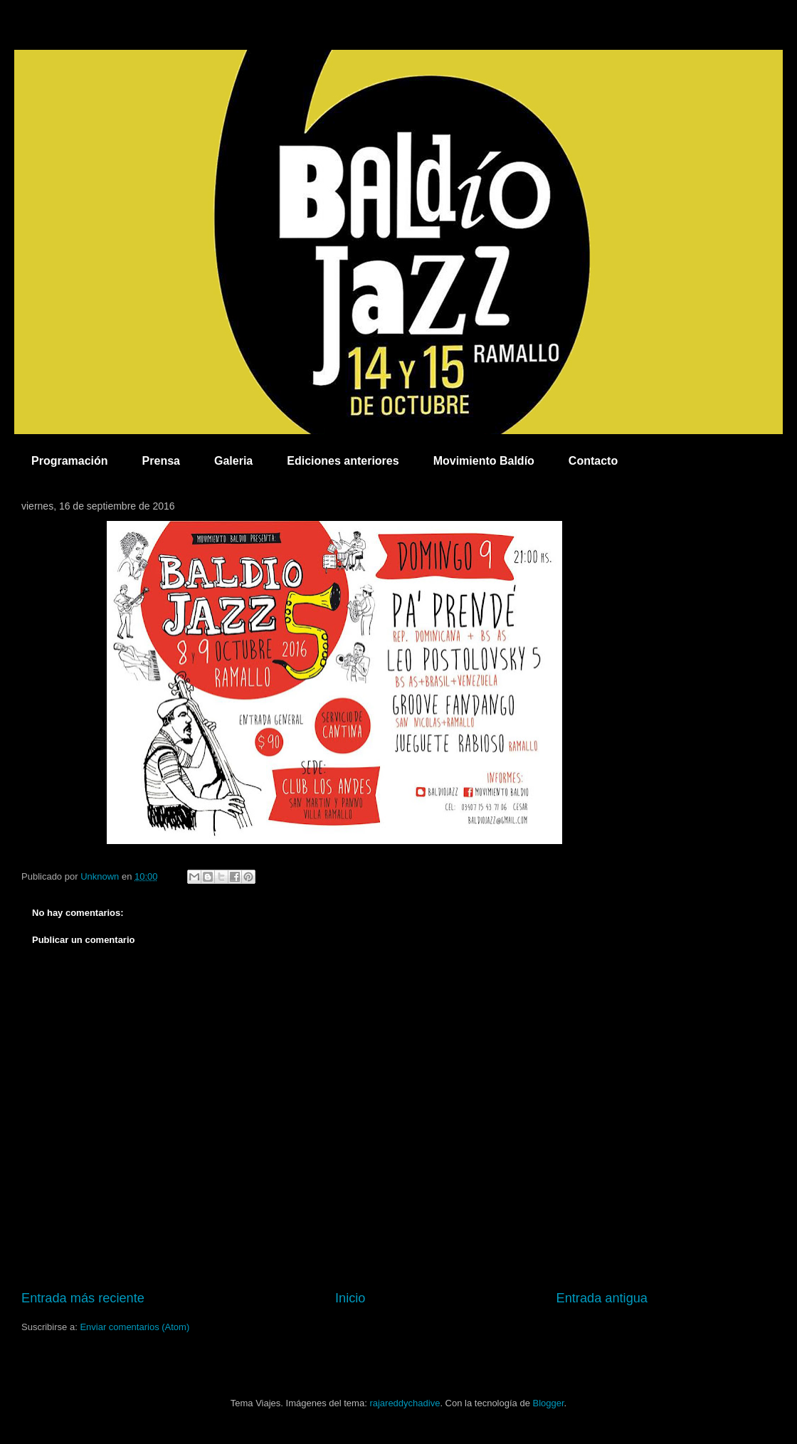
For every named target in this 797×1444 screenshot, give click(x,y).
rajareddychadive (404, 1403)
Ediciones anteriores (342, 461)
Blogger (548, 1403)
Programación (69, 461)
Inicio (350, 1298)
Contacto (593, 461)
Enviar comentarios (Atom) (134, 1327)
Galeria (233, 461)
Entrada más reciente (82, 1298)
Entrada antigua (602, 1298)
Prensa (161, 461)
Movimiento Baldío (483, 461)
